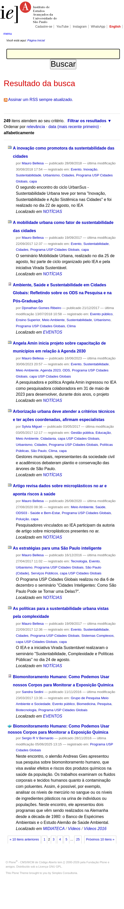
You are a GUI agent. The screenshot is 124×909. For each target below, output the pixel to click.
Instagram (80, 26)
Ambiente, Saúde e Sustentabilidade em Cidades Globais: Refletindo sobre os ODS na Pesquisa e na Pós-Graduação (62, 293)
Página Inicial (36, 40)
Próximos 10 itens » (100, 839)
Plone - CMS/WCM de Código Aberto (33, 862)
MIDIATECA (54, 828)
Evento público (101, 314)
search (115, 33)
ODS (66, 370)
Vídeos (74, 828)
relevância (36, 126)
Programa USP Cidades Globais (54, 250)
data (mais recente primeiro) (74, 126)
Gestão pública (82, 433)
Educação (103, 433)
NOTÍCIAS (52, 211)
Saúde (100, 507)
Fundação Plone (97, 862)
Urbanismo (51, 175)
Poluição (22, 519)
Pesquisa (104, 704)
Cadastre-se (43, 26)
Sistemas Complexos (97, 636)
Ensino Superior (28, 320)
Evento (76, 169)
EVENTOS (52, 332)
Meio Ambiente (53, 320)
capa (33, 181)
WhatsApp (98, 26)
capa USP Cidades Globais (50, 376)
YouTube (62, 26)
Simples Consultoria (64, 872)
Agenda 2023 (50, 370)
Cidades (68, 175)
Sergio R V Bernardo (37, 738)
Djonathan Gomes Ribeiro (41, 308)
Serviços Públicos (44, 573)
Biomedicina (86, 704)
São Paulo (39, 451)
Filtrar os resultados (87, 121)
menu (7, 34)
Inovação (90, 169)
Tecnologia (79, 561)
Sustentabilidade (28, 175)
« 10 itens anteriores (24, 839)
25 (78, 839)
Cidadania (48, 438)
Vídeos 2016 (95, 828)
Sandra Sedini (32, 692)
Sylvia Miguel (32, 426)
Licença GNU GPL (49, 866)
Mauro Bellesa (33, 163)
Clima (71, 326)
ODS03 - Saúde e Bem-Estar (38, 513)
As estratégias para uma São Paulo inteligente (57, 548)
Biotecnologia (26, 710)
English (115, 26)
